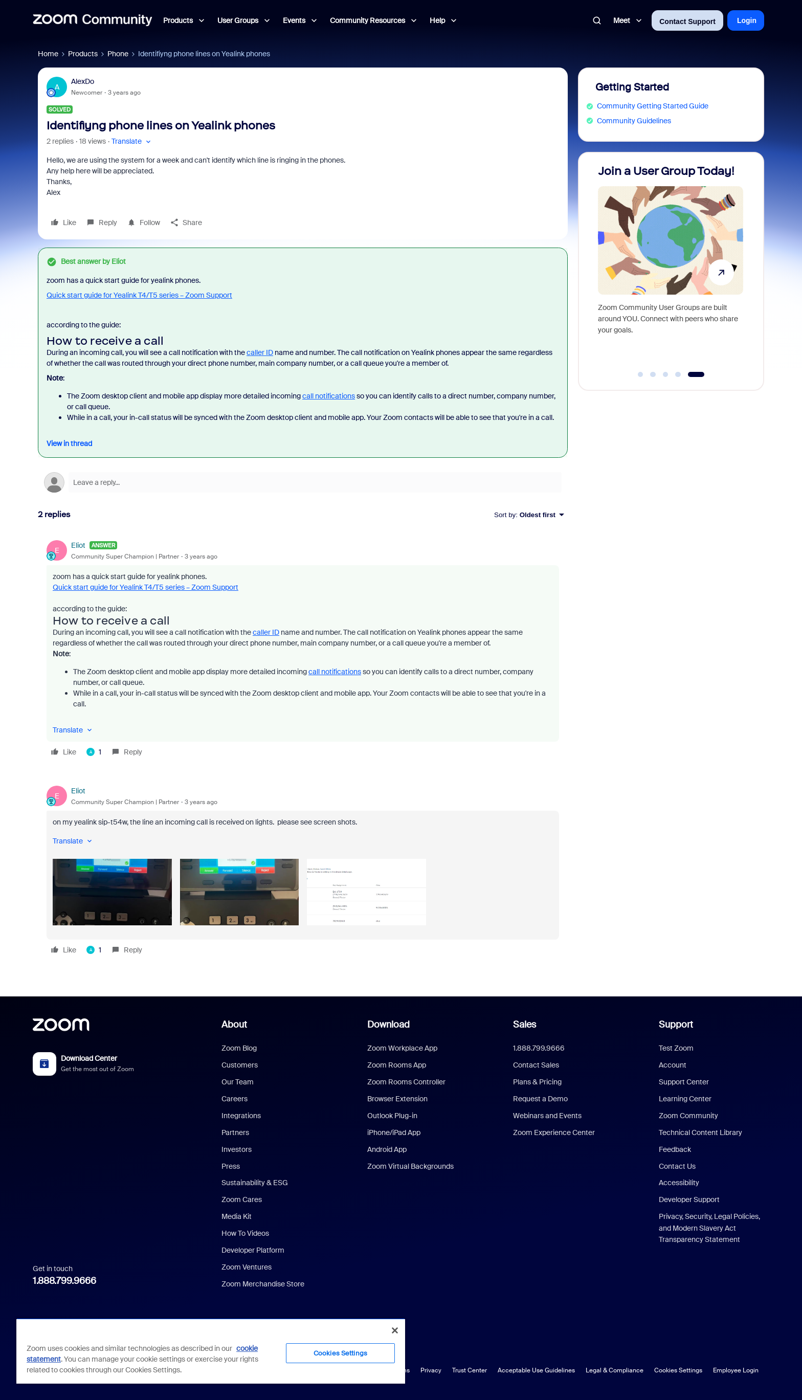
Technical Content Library (700, 1132)
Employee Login (736, 1370)
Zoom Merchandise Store (262, 1283)
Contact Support (687, 21)
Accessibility (679, 1182)
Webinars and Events (547, 1115)
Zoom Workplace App (402, 1048)
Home (48, 53)
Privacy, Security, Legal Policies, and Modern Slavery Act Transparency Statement (709, 1228)
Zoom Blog (239, 1048)
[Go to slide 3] (665, 374)
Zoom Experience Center (554, 1132)
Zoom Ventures (246, 1267)
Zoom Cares (241, 1199)
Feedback (675, 1149)
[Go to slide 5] (696, 374)
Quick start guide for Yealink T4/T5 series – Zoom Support (139, 295)
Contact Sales (536, 1065)
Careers (234, 1098)
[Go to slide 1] (640, 374)
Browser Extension (397, 1098)
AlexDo (82, 81)
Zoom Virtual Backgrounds (410, 1166)
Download (388, 1024)
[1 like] (93, 752)
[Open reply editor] (303, 482)
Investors (236, 1149)
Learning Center (685, 1098)
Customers (239, 1065)
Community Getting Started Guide (652, 105)
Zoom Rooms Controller (406, 1081)
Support (676, 1024)
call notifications (328, 396)
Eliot (78, 545)
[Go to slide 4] (678, 374)
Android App (387, 1149)
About (234, 1024)
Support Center (684, 1081)
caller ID (260, 352)
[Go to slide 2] (653, 374)
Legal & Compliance (614, 1370)
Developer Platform (252, 1250)
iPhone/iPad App (393, 1132)
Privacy (430, 1370)
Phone (117, 53)
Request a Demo (540, 1098)
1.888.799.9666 (64, 1281)
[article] (303, 650)
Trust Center (469, 1370)
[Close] (395, 1330)
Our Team (237, 1081)
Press (230, 1166)
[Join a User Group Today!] (670, 267)
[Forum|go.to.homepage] (92, 20)
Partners (235, 1132)
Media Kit (236, 1216)
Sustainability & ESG (254, 1182)
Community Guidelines (634, 120)
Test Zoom (676, 1048)
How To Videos (245, 1233)
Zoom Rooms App (396, 1065)
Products (83, 53)
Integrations (241, 1115)
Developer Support (689, 1199)
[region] (210, 1351)
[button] (132, 141)
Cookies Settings (678, 1370)
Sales (524, 1024)
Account (672, 1065)
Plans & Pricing (537, 1081)
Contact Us (677, 1166)
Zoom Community (688, 1115)
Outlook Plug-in (392, 1115)
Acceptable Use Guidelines (536, 1370)
